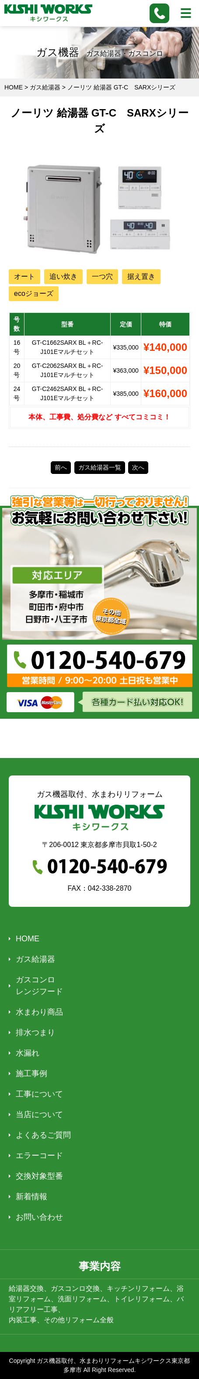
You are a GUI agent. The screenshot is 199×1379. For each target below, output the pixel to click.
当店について (39, 1114)
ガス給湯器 (35, 959)
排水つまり (35, 1032)
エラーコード (39, 1155)
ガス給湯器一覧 (99, 467)
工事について (39, 1094)
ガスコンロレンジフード (39, 985)
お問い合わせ (39, 1217)
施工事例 (31, 1073)
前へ (61, 467)
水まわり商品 (39, 1012)
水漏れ (27, 1053)
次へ (138, 467)
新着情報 (31, 1196)
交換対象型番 (39, 1176)
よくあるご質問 (43, 1135)
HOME (27, 938)
